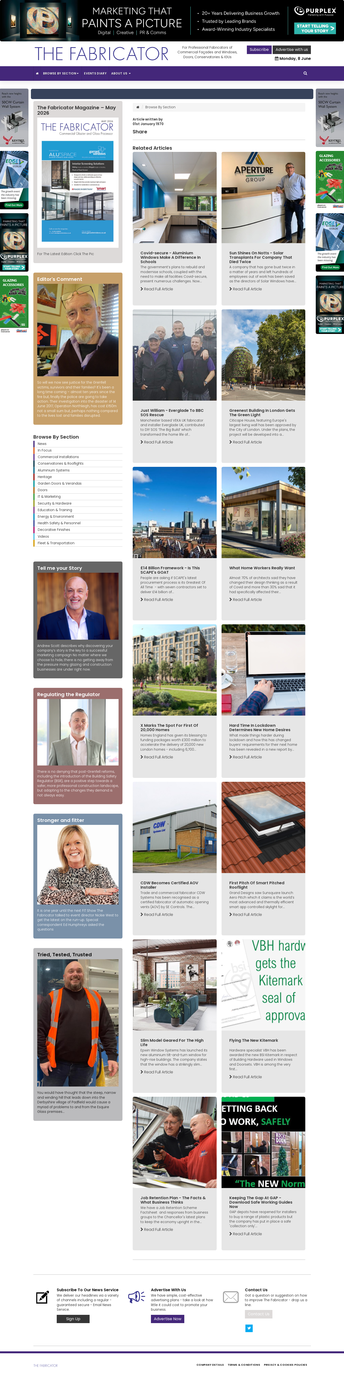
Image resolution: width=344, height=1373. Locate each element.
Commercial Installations (58, 457)
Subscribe (259, 49)
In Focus (45, 450)
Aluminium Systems (54, 470)
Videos (43, 536)
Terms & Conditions (244, 1365)
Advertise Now (167, 1319)
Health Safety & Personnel (59, 523)
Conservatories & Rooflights (61, 463)
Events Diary (95, 73)
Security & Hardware (55, 503)
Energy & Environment (56, 516)
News (42, 444)
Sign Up (73, 1319)
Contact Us (259, 1314)
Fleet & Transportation (56, 543)
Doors (42, 490)
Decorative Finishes (54, 529)
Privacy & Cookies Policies (285, 1365)
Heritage (45, 477)
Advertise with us (292, 49)
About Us (121, 73)
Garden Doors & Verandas (60, 483)
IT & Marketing (49, 496)
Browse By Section (61, 73)
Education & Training (55, 510)
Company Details (210, 1365)
